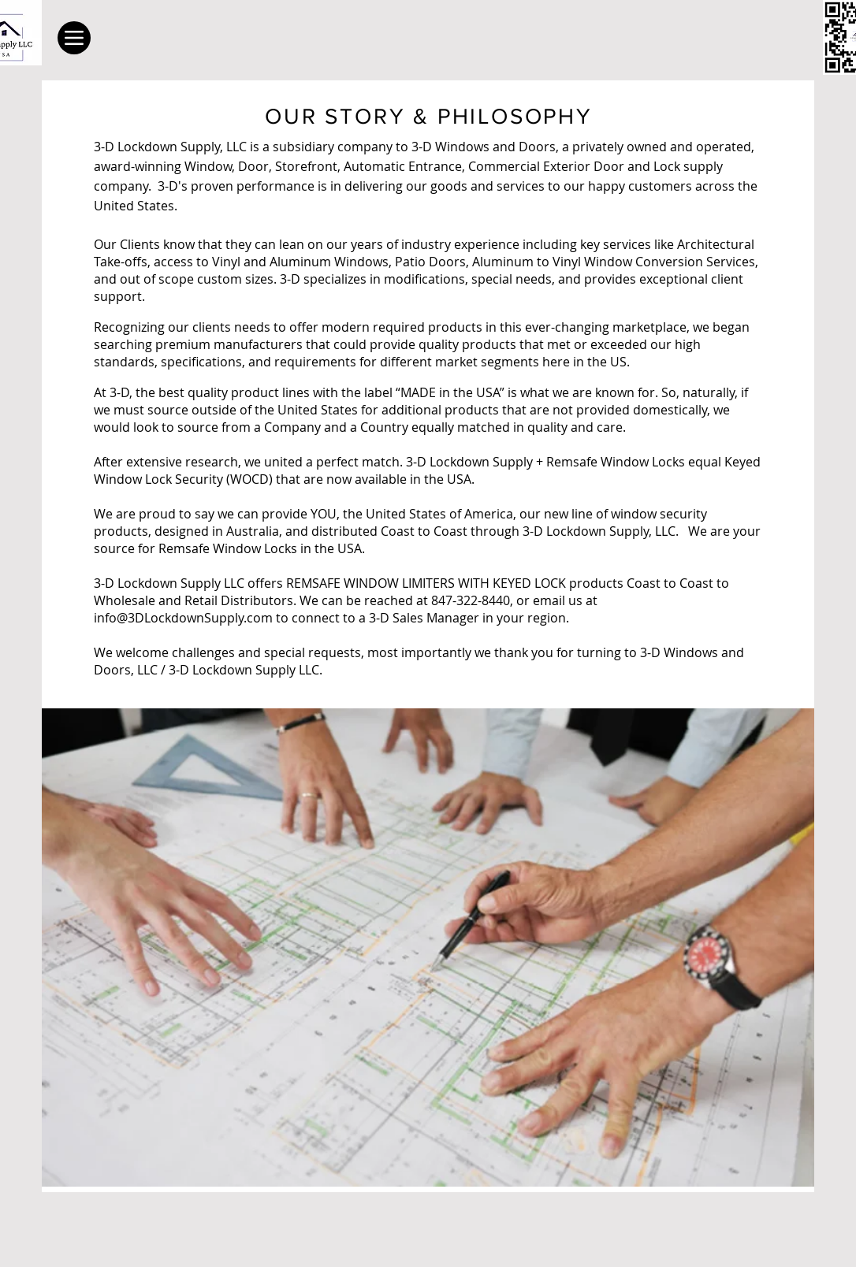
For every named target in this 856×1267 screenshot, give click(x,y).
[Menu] (74, 37)
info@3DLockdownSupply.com (183, 617)
